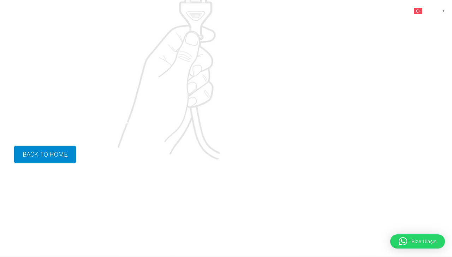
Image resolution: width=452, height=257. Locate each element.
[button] (417, 241)
